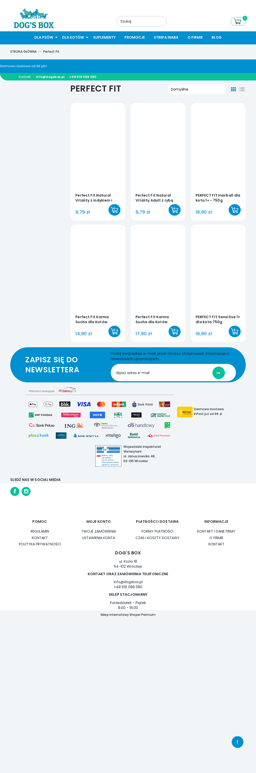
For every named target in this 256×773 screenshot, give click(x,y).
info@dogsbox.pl (50, 77)
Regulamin (40, 531)
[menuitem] (44, 38)
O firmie (216, 537)
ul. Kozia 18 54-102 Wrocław (128, 564)
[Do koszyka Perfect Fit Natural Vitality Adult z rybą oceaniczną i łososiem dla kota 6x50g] (175, 210)
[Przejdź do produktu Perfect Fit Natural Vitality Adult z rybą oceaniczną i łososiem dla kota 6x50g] (158, 148)
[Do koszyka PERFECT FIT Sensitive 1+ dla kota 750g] (235, 331)
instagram (26, 491)
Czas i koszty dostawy (158, 537)
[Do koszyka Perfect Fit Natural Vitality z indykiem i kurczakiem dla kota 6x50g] (114, 210)
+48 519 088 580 (82, 77)
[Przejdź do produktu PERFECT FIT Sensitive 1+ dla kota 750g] (218, 269)
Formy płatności (157, 531)
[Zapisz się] (218, 373)
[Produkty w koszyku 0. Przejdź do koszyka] (238, 21)
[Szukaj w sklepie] (133, 21)
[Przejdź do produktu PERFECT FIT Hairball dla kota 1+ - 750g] (218, 148)
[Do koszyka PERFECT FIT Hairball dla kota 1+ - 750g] (235, 210)
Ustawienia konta (98, 537)
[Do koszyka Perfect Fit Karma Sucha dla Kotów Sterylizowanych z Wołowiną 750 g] (175, 331)
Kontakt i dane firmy (216, 531)
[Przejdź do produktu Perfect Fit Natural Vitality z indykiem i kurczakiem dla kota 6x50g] (97, 148)
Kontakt (40, 537)
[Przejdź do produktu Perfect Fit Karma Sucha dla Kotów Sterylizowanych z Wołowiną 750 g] (158, 269)
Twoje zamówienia (98, 531)
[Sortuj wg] (197, 89)
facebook (14, 491)
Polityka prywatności (40, 544)
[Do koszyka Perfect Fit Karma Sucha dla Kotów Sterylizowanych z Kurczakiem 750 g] (114, 331)
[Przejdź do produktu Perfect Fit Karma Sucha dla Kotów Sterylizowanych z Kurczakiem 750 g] (97, 269)
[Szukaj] (158, 21)
